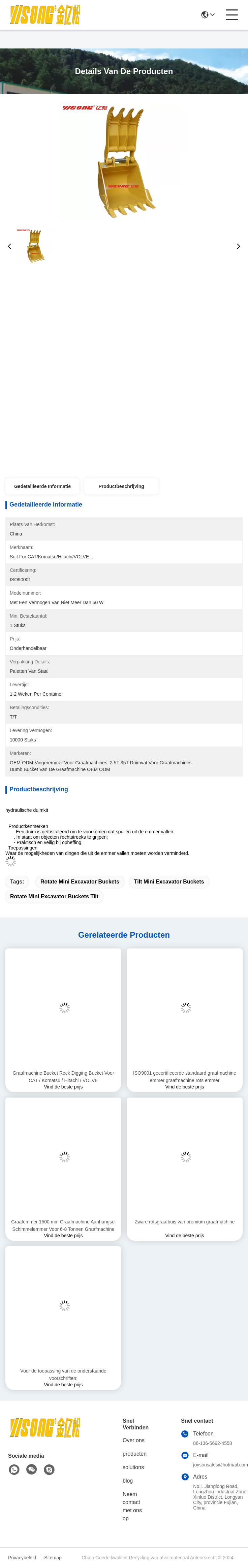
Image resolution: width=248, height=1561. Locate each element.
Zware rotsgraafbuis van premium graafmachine (184, 1221)
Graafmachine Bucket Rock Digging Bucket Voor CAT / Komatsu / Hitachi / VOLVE (63, 1076)
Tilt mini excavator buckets (169, 881)
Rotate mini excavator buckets (79, 881)
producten (135, 1454)
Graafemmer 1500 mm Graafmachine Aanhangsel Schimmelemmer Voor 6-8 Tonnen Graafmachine (63, 1225)
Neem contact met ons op (132, 1506)
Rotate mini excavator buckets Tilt (54, 896)
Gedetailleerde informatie (42, 486)
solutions (133, 1467)
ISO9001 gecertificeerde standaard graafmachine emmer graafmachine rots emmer (184, 1076)
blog (128, 1481)
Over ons (134, 1440)
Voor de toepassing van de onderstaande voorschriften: (63, 1374)
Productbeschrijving (121, 486)
